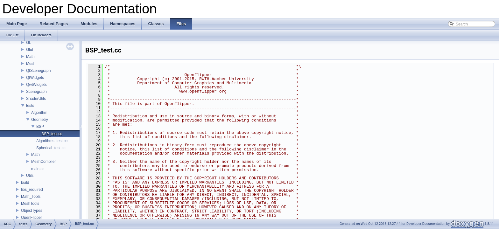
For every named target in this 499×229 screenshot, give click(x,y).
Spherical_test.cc (50, 148)
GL (28, 42)
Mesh (30, 63)
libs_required (32, 189)
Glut (29, 49)
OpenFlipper (31, 217)
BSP (40, 126)
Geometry (39, 119)
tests (30, 105)
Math (30, 56)
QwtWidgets (36, 84)
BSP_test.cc (51, 134)
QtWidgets (35, 77)
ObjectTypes (31, 210)
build (25, 182)
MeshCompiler (43, 161)
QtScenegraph (38, 70)
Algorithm (39, 112)
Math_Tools (30, 196)
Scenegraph (36, 91)
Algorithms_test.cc (51, 141)
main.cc (37, 169)
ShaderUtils (36, 98)
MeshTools (30, 203)
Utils (29, 175)
